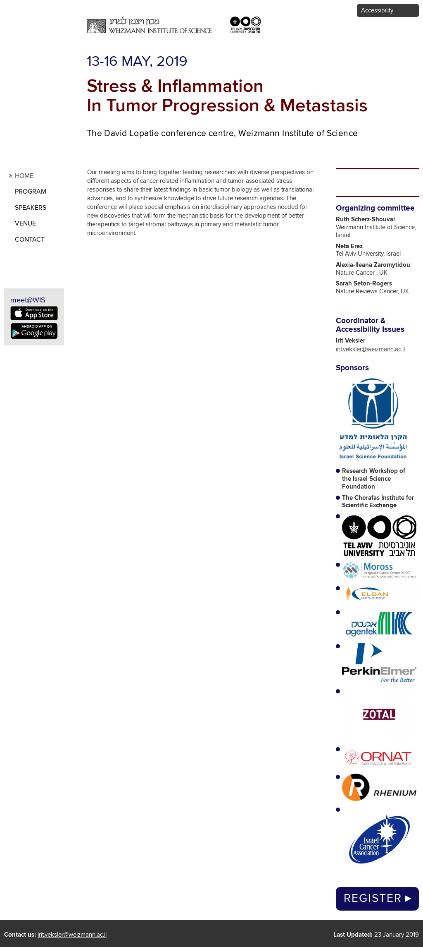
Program (30, 191)
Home (24, 176)
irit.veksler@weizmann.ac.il (370, 349)
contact (30, 239)
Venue (25, 223)
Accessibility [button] (377, 10)
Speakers (30, 208)
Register (373, 899)
